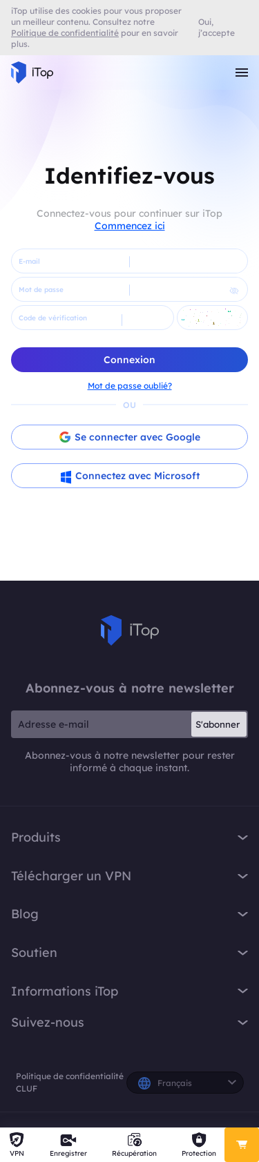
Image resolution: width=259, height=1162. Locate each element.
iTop (130, 630)
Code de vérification (53, 317)
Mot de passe (41, 289)
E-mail (29, 261)
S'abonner (217, 724)
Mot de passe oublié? (130, 385)
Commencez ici (130, 226)
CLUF (26, 1088)
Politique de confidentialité (70, 1076)
